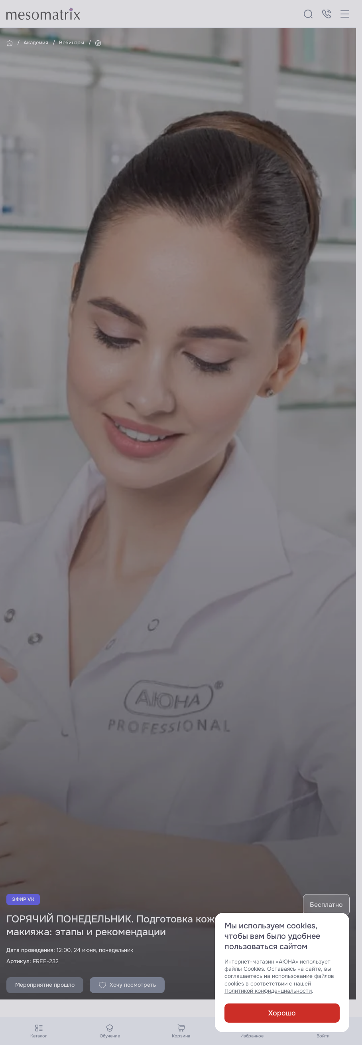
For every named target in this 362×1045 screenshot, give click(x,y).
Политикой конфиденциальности (268, 990)
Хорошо (282, 1013)
